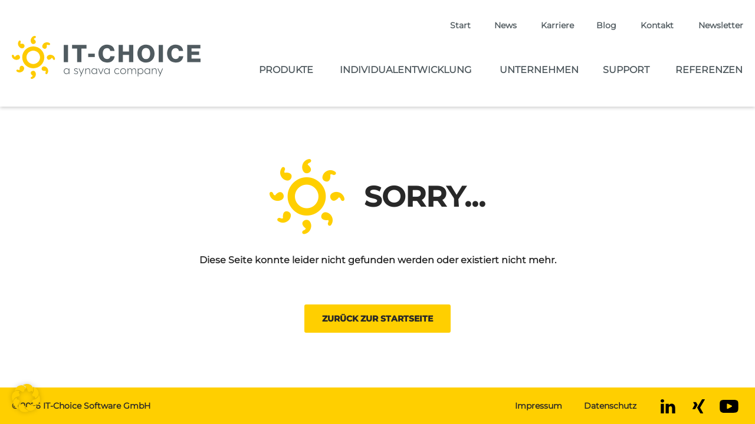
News (505, 25)
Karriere (557, 25)
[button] (26, 398)
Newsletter (720, 25)
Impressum (538, 405)
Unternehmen (539, 69)
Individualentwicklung (405, 69)
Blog (606, 25)
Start (460, 25)
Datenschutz (610, 405)
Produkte (286, 69)
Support (626, 69)
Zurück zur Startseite (377, 318)
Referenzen (709, 69)
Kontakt (657, 25)
